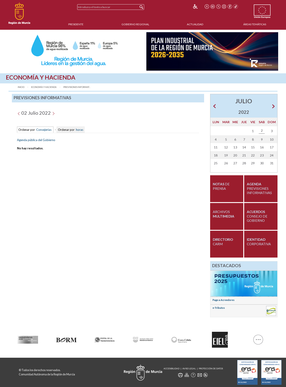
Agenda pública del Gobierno (36, 140)
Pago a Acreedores (224, 299)
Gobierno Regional (135, 24)
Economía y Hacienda (44, 87)
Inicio (21, 87)
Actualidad (195, 24)
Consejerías (44, 129)
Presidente (75, 24)
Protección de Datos (211, 368)
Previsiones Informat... (76, 87)
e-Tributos (219, 307)
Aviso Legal (189, 368)
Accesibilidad (171, 368)
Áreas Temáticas (254, 24)
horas (79, 129)
